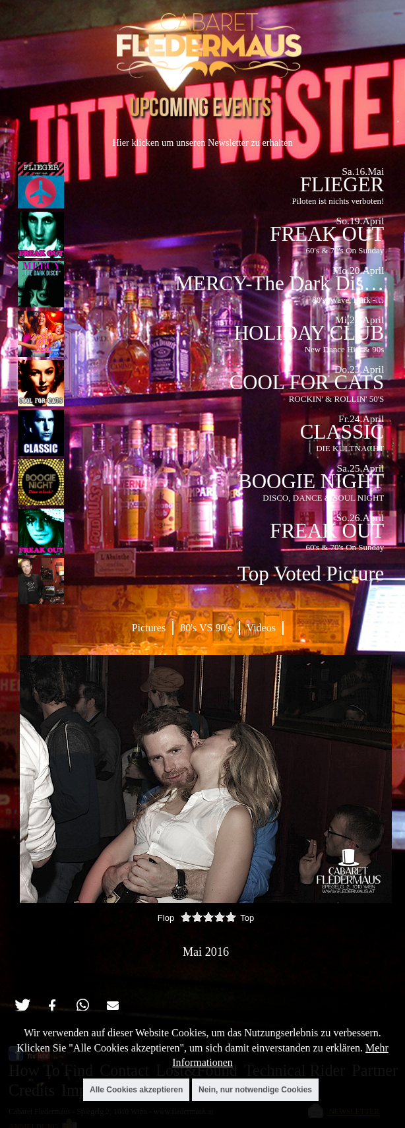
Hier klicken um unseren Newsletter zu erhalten (202, 142)
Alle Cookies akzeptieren (136, 1089)
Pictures (149, 627)
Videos (261, 627)
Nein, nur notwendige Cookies (255, 1089)
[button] (22, 1005)
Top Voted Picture (310, 573)
